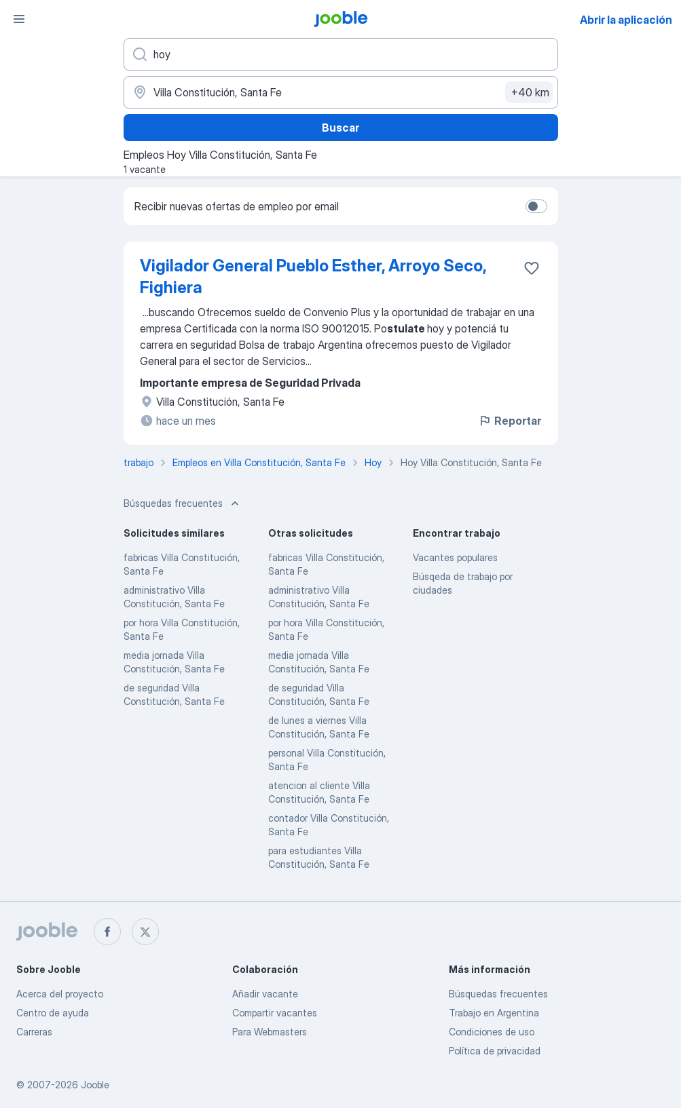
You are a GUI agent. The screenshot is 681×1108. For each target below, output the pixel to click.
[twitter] (145, 931)
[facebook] (107, 931)
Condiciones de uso (491, 1031)
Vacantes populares (455, 557)
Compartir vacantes (274, 1012)
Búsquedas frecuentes (498, 993)
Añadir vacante (265, 993)
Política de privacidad (494, 1050)
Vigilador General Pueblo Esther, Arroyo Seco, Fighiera (313, 276)
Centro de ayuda (52, 1012)
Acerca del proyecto (59, 993)
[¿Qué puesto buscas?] (341, 54)
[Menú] (19, 19)
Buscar (340, 127)
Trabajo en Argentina (494, 1012)
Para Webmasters (269, 1031)
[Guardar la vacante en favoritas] (531, 268)
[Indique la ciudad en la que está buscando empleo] (341, 92)
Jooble (95, 1084)
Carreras (34, 1031)
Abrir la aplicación (626, 19)
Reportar (509, 420)
